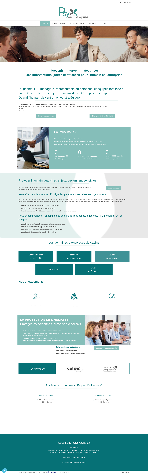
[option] (75, 369)
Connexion (126, 472)
